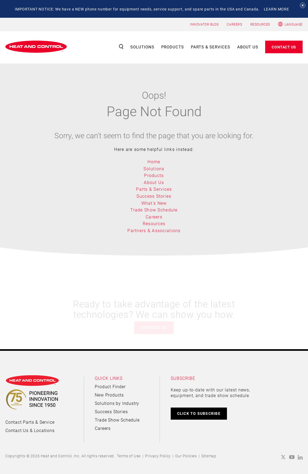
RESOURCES (260, 24)
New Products (109, 395)
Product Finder (110, 386)
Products (172, 46)
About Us (247, 46)
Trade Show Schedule (153, 210)
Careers (154, 217)
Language (294, 24)
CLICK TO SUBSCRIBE (198, 413)
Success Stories (153, 196)
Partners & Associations (153, 230)
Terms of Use (129, 455)
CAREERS (234, 24)
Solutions (142, 46)
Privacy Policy (157, 455)
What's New (154, 203)
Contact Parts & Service (29, 422)
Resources (154, 223)
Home (154, 161)
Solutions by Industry (117, 403)
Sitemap (208, 455)
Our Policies (186, 455)
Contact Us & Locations (30, 430)
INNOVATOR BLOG (204, 24)
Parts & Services (210, 46)
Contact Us (284, 46)
